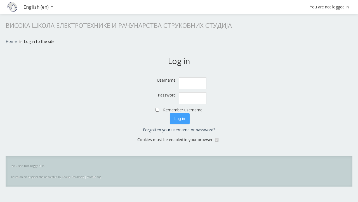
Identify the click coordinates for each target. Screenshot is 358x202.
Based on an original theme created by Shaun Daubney (47, 177)
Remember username (182, 110)
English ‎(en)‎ (38, 7)
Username (166, 80)
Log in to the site (39, 41)
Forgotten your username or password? (179, 129)
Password (167, 95)
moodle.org (94, 177)
